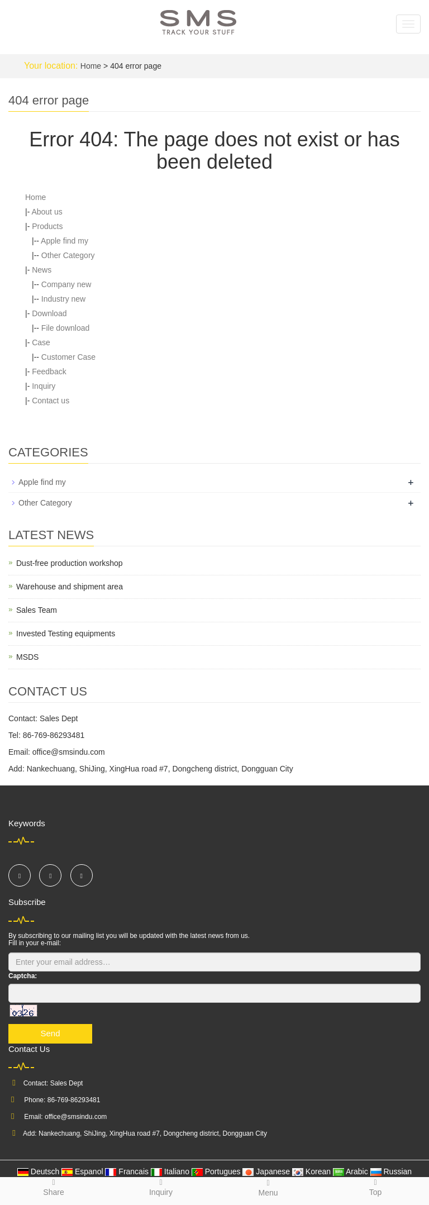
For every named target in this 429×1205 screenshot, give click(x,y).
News (41, 269)
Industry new (63, 298)
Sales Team (36, 610)
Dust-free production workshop (69, 563)
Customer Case (68, 357)
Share (53, 1187)
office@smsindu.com (76, 1117)
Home (90, 65)
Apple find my (64, 240)
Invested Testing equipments (65, 633)
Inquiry (43, 386)
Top (375, 1187)
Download (49, 313)
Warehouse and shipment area (69, 586)
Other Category (68, 255)
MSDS (27, 656)
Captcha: (22, 976)
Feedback (49, 371)
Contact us (50, 400)
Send (50, 1033)
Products (47, 226)
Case (41, 342)
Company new (66, 284)
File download (65, 327)
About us (46, 211)
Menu (268, 1187)
